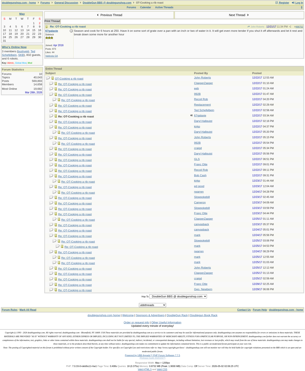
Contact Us (244, 309)
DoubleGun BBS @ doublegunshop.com (107, 2)
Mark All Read (27, 309)
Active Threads (164, 7)
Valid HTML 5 (144, 369)
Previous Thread (109, 15)
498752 (299, 26)
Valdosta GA (51, 56)
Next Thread (239, 15)
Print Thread (52, 21)
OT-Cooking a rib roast (69, 78)
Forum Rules (9, 309)
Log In (297, 2)
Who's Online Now (14, 47)
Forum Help (260, 309)
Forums (45, 2)
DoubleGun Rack (177, 315)
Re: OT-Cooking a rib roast (68, 26)
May (22, 13)
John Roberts (255, 26)
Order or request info (136, 322)
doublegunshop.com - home (19, 2)
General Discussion (66, 2)
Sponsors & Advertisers (150, 315)
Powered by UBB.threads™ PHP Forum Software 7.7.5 (152, 355)
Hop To (145, 296)
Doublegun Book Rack (203, 315)
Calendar (145, 7)
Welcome (128, 315)
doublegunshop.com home (103, 315)
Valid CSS (162, 369)
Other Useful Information (166, 322)
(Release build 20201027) (152, 358)
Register (282, 2)
